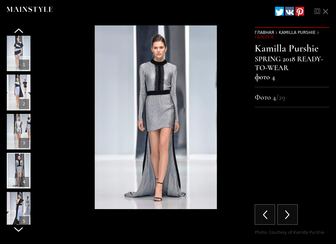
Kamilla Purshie (297, 32)
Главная (264, 32)
